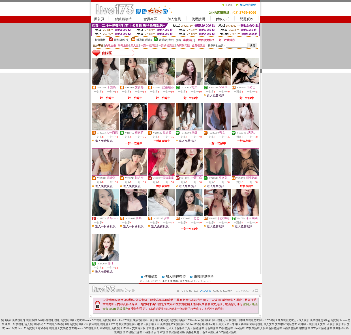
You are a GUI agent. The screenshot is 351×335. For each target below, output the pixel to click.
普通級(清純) (166, 39)
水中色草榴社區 (155, 328)
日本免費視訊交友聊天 (251, 320)
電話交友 (291, 324)
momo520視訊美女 (88, 328)
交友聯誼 (280, 324)
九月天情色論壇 (194, 328)
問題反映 (246, 19)
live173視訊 (126, 320)
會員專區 (150, 19)
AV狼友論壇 (252, 328)
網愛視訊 (105, 328)
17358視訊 (271, 320)
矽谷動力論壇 (134, 332)
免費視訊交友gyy (288, 320)
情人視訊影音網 (33, 324)
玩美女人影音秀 (225, 324)
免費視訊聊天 (110, 320)
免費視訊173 (167, 324)
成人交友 (268, 324)
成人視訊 (304, 320)
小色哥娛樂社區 (209, 332)
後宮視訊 (94, 324)
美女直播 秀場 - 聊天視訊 (176, 281)
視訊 (57, 320)
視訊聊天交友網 (58, 328)
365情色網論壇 (228, 332)
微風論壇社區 (341, 328)
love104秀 (11, 328)
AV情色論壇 (226, 328)
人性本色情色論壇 (271, 328)
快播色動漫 (192, 332)
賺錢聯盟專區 (204, 276)
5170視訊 (49, 324)
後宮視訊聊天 (141, 320)
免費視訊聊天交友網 (72, 320)
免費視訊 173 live (121, 328)
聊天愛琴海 (242, 324)
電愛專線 (43, 328)
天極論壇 (148, 332)
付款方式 (222, 19)
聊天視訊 (217, 320)
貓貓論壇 (304, 328)
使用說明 (198, 19)
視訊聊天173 (107, 324)
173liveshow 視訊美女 (198, 320)
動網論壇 (119, 332)
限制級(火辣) (121, 39)
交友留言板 (139, 328)
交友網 (73, 328)
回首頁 (99, 19)
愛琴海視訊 (256, 324)
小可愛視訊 (230, 320)
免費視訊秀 (19, 320)
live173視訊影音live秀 (202, 324)
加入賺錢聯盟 (176, 276)
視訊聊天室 (182, 324)
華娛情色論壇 (291, 328)
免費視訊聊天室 (78, 324)
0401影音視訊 (46, 320)
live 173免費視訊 (27, 328)
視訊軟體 (31, 320)
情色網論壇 (211, 328)
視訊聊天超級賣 (159, 320)
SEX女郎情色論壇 (321, 328)
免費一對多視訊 (14, 324)
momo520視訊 (93, 320)
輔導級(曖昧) (144, 39)
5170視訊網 (62, 324)
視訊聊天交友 (317, 324)
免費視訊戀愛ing (320, 320)
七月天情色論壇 (175, 328)
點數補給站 (123, 19)
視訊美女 (6, 320)
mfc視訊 (331, 324)
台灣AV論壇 (161, 332)
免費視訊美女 (177, 320)
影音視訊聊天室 (150, 324)
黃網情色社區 (177, 332)
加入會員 (174, 19)
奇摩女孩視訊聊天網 (128, 324)
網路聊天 (303, 324)
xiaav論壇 (239, 328)
